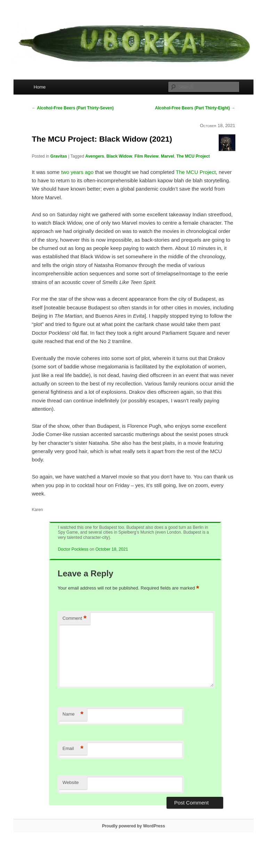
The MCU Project (193, 156)
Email (73, 749)
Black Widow (119, 156)
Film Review (147, 156)
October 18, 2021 (111, 549)
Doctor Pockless (73, 549)
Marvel (167, 156)
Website (71, 782)
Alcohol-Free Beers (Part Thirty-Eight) (195, 108)
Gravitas (58, 156)
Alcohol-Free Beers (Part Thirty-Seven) (73, 108)
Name (73, 714)
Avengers (94, 156)
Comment (75, 619)
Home (40, 87)
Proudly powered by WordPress (133, 826)
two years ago (77, 172)
